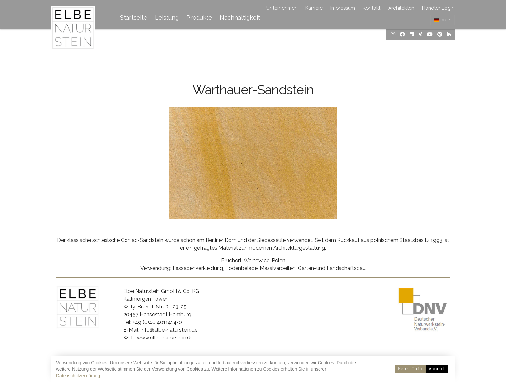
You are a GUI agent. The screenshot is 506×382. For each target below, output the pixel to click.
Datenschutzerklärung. (78, 375)
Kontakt (371, 8)
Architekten (401, 8)
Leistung (167, 17)
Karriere (314, 8)
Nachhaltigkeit (240, 17)
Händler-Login (438, 8)
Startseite (133, 17)
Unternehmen (282, 8)
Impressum (342, 8)
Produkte (199, 17)
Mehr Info (410, 369)
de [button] (440, 19)
